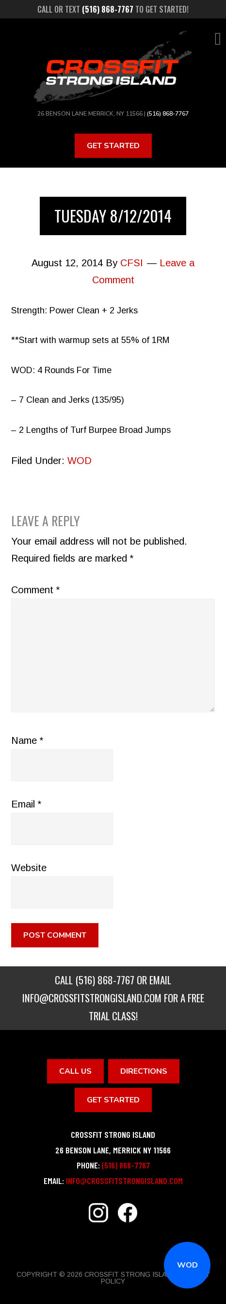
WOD (187, 1265)
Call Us (75, 1071)
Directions (143, 1071)
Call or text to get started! (113, 9)
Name (27, 740)
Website (29, 867)
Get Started (113, 145)
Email (26, 804)
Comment (35, 589)
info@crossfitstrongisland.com (91, 997)
